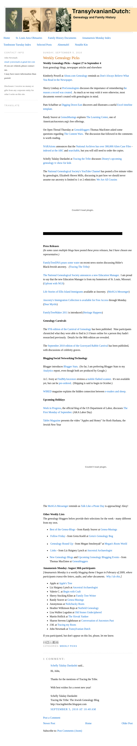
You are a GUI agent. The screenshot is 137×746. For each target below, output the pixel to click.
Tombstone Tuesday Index (17, 44)
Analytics (48, 370)
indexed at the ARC (53, 150)
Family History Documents (62, 37)
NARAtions (49, 146)
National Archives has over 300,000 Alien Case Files (103, 146)
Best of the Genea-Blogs (62, 529)
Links (53, 550)
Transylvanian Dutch (79, 628)
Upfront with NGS (53, 283)
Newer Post (49, 723)
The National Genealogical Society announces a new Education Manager (81, 275)
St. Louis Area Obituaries (29, 37)
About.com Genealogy (75, 75)
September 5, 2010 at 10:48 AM (73, 709)
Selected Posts (44, 44)
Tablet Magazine (51, 420)
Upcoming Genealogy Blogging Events (98, 557)
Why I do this (113, 576)
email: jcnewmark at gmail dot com (19, 62)
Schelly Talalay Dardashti (64, 665)
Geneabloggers (82, 129)
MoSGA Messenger (118, 291)
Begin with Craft (72, 591)
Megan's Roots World (116, 543)
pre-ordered (65, 383)
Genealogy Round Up (61, 543)
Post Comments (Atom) (69, 730)
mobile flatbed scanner (99, 379)
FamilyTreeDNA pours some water (61, 262)
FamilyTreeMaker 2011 (55, 312)
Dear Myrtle (50, 304)
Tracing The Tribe (79, 266)
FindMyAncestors (66, 379)
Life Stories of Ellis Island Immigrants (63, 291)
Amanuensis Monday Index (96, 37)
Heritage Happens (92, 312)
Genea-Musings (109, 529)
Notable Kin (81, 44)
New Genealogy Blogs (61, 557)
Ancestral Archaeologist (99, 550)
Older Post (127, 723)
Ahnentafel (63, 44)
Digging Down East (72, 104)
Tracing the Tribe (82, 158)
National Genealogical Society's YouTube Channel (74, 171)
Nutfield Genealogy (88, 608)
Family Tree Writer (86, 595)
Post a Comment (51, 717)
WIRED (47, 391)
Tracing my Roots (67, 624)
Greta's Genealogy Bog (101, 536)
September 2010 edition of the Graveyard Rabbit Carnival (78, 345)
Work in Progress (52, 408)
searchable (73, 150)
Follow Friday (57, 536)
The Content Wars (73, 133)
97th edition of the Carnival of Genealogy (69, 329)
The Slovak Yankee (78, 616)
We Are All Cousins (107, 179)
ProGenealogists (70, 88)
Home (7, 37)
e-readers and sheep (114, 391)
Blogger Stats (71, 366)
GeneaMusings (68, 117)
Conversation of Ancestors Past (97, 620)
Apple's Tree (65, 583)
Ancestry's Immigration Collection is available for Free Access (75, 300)
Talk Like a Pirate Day (92, 506)
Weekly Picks (68, 646)
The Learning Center (97, 117)
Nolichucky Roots (75, 604)
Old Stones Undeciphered (88, 612)
